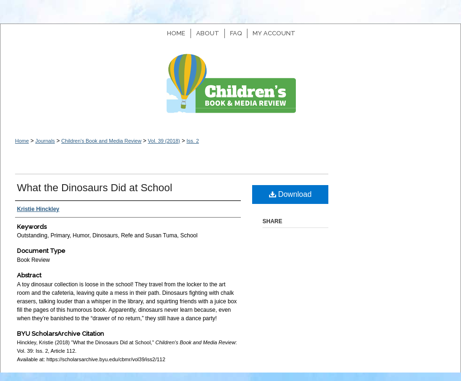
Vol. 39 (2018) (164, 141)
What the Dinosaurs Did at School (94, 188)
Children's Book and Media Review (230, 88)
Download (290, 194)
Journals (45, 141)
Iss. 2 (192, 141)
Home (22, 141)
